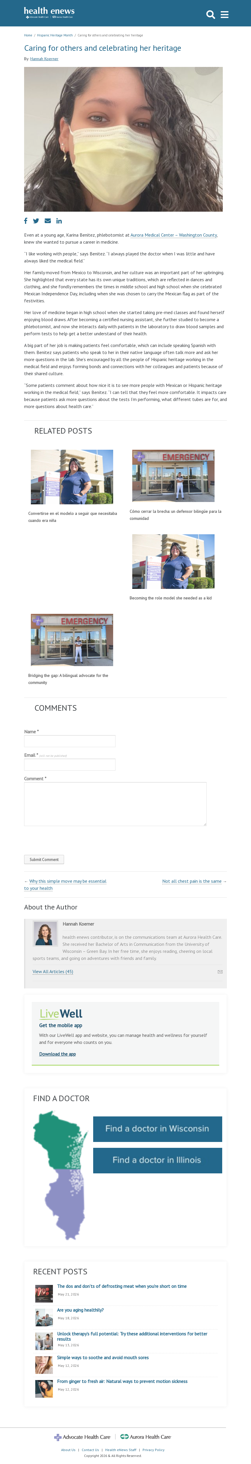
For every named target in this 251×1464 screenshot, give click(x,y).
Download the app (57, 1054)
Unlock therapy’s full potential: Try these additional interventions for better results (132, 1336)
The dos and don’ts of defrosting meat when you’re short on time (122, 1286)
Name (31, 731)
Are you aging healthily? (80, 1310)
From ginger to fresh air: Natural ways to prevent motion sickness (122, 1381)
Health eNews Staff (120, 1450)
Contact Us (90, 1450)
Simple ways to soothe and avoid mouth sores (103, 1357)
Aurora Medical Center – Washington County (173, 235)
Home (28, 35)
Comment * (35, 778)
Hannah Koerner (44, 58)
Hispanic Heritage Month (55, 35)
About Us (68, 1450)
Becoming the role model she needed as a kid (171, 598)
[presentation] (64, 839)
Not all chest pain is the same (192, 881)
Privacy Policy (154, 1450)
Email (45, 755)
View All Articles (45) (53, 971)
